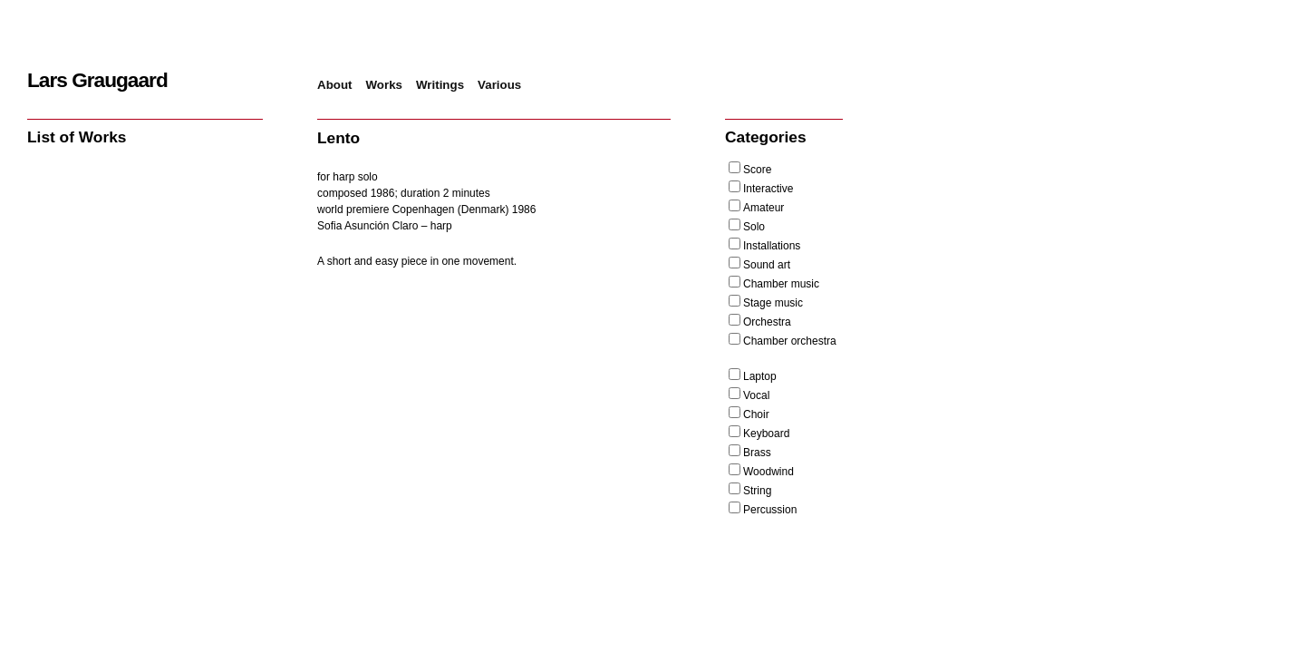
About (335, 85)
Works (384, 85)
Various (499, 85)
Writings (440, 85)
